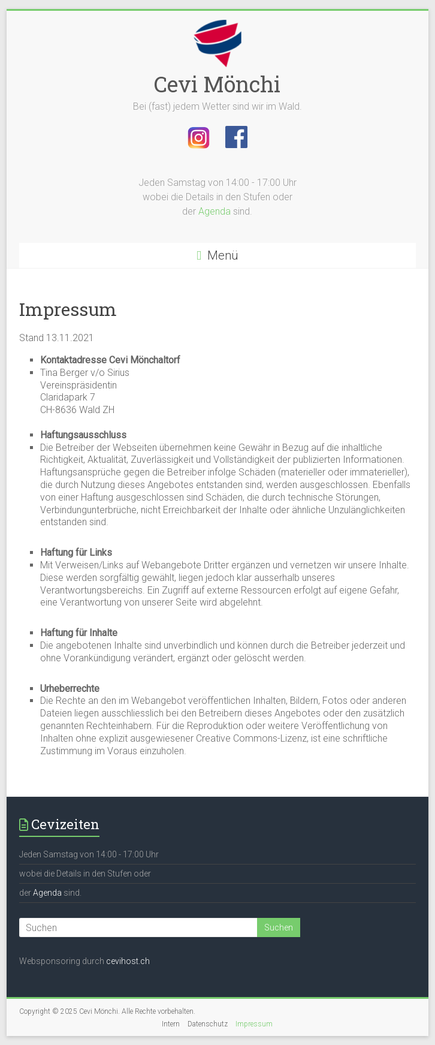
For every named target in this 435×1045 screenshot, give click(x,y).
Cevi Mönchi (217, 84)
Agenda (214, 211)
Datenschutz (208, 1024)
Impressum (254, 1024)
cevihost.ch (128, 961)
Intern (171, 1024)
